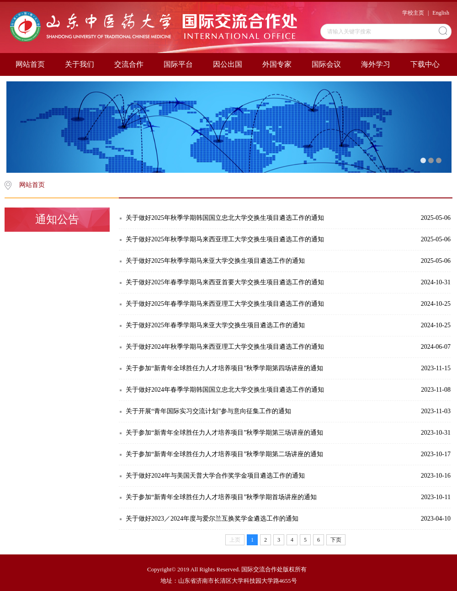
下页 (335, 540)
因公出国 (227, 64)
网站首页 (30, 64)
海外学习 (375, 64)
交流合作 (128, 64)
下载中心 (425, 64)
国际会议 (326, 64)
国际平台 (178, 64)
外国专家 (277, 64)
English (440, 13)
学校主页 (413, 13)
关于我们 (79, 64)
